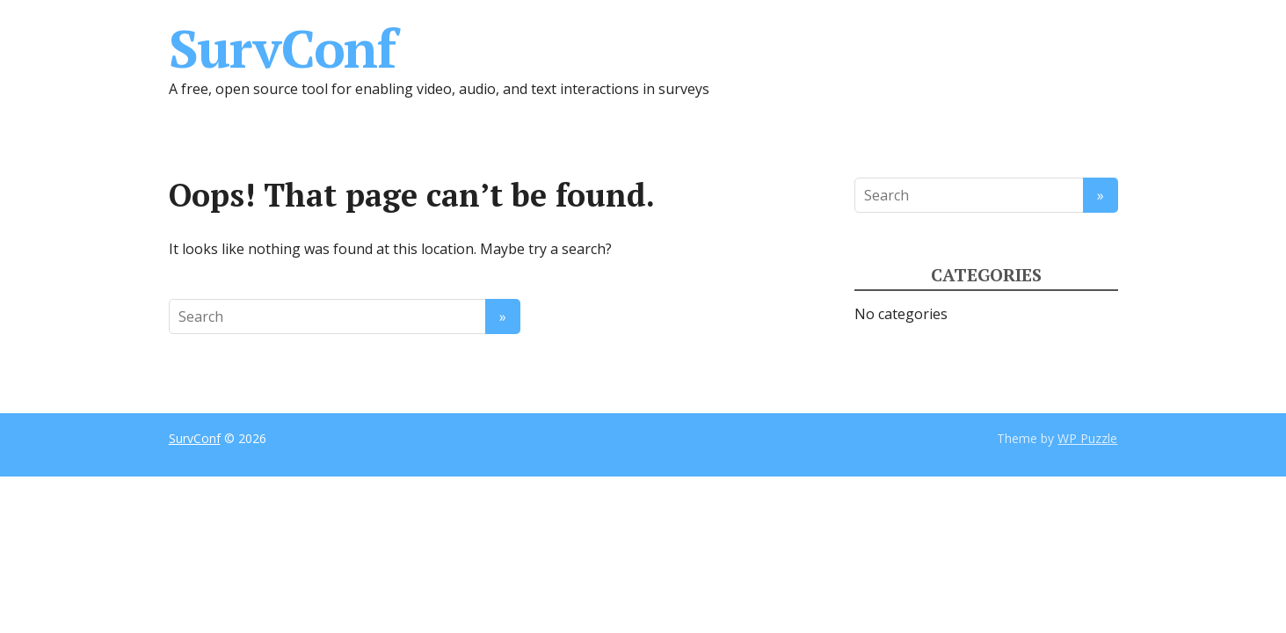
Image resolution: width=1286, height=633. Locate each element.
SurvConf (282, 48)
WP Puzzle (1087, 438)
